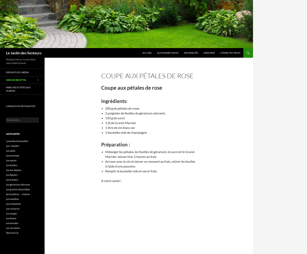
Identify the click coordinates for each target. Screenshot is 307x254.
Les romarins (12, 208)
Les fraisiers (12, 179)
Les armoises (12, 155)
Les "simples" (13, 145)
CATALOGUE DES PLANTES (20, 106)
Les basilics (11, 165)
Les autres (11, 160)
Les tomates (12, 223)
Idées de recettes (16, 80)
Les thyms (11, 218)
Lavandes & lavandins (17, 141)
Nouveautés (191, 52)
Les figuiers (12, 174)
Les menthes (12, 199)
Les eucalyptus (13, 170)
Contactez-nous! (230, 52)
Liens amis (209, 52)
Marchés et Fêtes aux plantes (18, 89)
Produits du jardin (17, 72)
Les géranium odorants (18, 184)
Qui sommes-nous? (168, 52)
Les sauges (11, 213)
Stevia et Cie (12, 232)
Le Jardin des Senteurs (24, 53)
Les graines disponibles (18, 189)
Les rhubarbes (13, 203)
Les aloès (10, 150)
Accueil (147, 52)
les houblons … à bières (18, 194)
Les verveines (13, 227)
